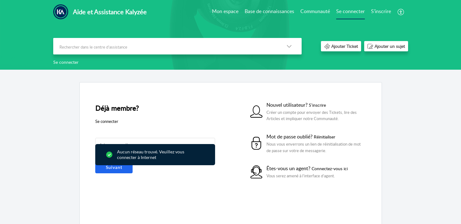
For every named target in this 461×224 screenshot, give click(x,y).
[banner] (230, 35)
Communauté (315, 11)
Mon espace (225, 11)
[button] (401, 12)
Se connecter (350, 11)
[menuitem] (225, 11)
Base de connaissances (269, 11)
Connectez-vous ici (330, 168)
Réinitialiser (324, 137)
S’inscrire (381, 11)
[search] (165, 46)
